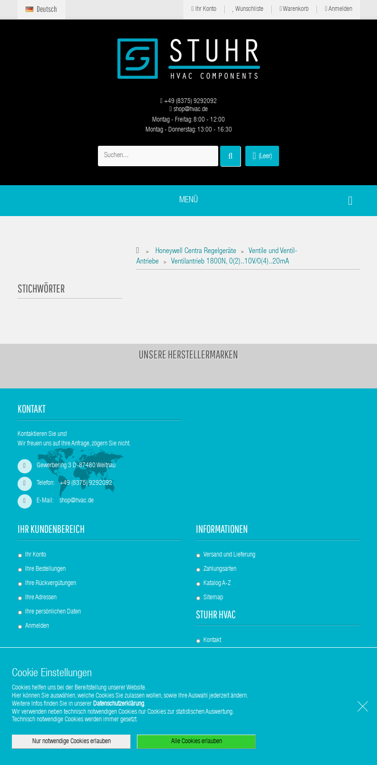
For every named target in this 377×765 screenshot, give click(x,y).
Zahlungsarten (219, 569)
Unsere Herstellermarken (188, 354)
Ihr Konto (203, 9)
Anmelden (338, 9)
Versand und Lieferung (229, 555)
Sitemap (213, 598)
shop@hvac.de (188, 109)
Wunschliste (248, 9)
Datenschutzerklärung (118, 704)
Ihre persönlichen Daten (53, 612)
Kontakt (212, 640)
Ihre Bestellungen (45, 569)
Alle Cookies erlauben (196, 741)
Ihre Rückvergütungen (50, 583)
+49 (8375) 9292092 (188, 101)
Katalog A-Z (217, 583)
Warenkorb (294, 9)
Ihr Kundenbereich (51, 528)
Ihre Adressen (41, 598)
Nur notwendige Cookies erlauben (71, 741)
